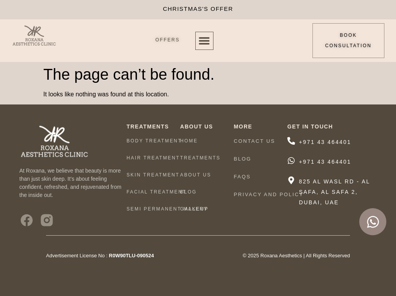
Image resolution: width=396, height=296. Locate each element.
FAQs (242, 177)
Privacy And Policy (269, 194)
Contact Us (254, 141)
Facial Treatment (156, 192)
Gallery (194, 209)
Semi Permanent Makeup (167, 209)
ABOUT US (197, 175)
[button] (204, 41)
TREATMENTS (202, 158)
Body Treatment (154, 141)
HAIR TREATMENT (153, 158)
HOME (189, 141)
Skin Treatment (152, 175)
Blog (188, 192)
